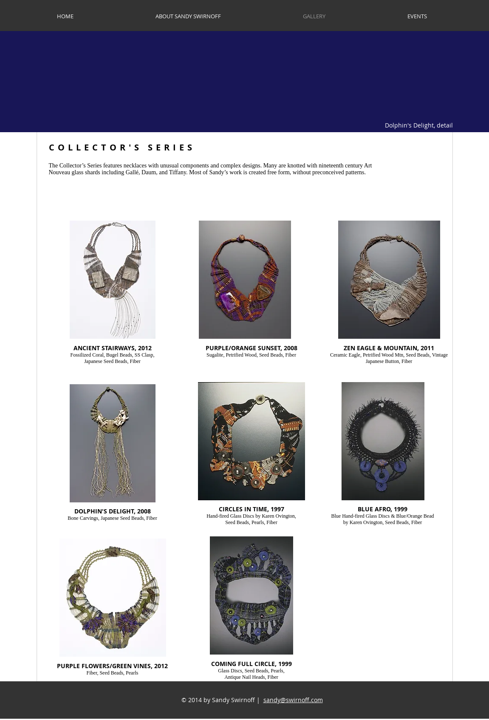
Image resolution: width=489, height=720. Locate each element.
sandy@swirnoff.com (293, 700)
